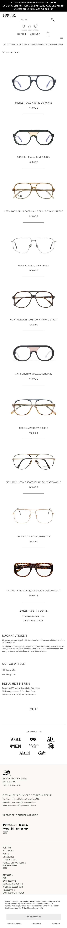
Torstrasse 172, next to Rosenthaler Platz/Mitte (21, 799)
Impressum (8, 875)
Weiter (44, 611)
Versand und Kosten (13, 884)
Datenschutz (9, 881)
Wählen (33, 617)
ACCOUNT (35, 34)
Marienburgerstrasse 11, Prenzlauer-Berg (19, 802)
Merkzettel (8, 857)
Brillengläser (8, 674)
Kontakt (7, 848)
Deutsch (21, 34)
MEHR (34, 709)
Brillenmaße (8, 670)
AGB (4, 878)
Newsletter (9, 890)
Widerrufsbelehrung (13, 887)
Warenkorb (8, 851)
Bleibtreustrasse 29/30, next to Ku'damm (19, 806)
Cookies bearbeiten (14, 924)
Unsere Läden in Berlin (13, 893)
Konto (6, 854)
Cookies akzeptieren (33, 917)
